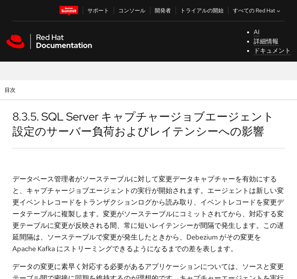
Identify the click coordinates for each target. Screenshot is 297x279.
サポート (98, 10)
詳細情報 (266, 41)
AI (256, 32)
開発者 (163, 10)
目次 (11, 89)
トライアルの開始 (202, 10)
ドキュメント (272, 50)
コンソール (131, 10)
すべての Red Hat (257, 10)
